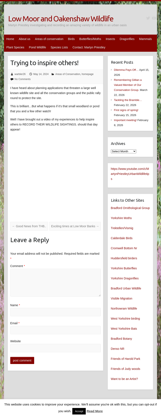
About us (24, 39)
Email (14, 323)
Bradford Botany (121, 338)
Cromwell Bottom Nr (124, 248)
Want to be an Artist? (124, 379)
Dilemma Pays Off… (126, 69)
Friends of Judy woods (125, 369)
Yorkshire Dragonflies (125, 278)
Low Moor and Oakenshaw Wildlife (60, 18)
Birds (71, 39)
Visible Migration (121, 298)
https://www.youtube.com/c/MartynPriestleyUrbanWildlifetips (130, 174)
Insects (110, 39)
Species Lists (59, 47)
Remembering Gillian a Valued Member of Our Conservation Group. (128, 85)
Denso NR (118, 348)
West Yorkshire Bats (124, 328)
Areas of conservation (49, 39)
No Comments (22, 79)
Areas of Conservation (67, 74)
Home (10, 39)
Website (15, 341)
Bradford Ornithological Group (130, 208)
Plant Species (15, 47)
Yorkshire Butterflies (124, 268)
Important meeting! (125, 120)
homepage (87, 74)
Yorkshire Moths (121, 218)
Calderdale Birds (122, 238)
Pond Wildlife (37, 47)
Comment (17, 266)
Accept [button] (79, 411)
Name (15, 305)
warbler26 (20, 74)
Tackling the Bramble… (128, 100)
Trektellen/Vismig (122, 228)
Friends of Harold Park (125, 358)
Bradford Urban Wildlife (126, 288)
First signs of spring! (126, 110)
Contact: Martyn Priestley (89, 47)
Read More (95, 411)
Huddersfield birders (124, 258)
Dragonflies (127, 39)
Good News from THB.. (29, 226)
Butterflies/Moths (90, 39)
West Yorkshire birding (125, 318)
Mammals (145, 39)
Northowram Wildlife (124, 308)
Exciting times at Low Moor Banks (75, 226)
